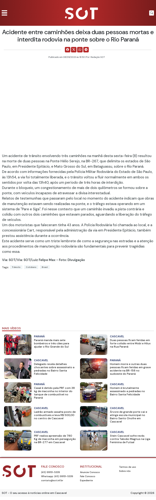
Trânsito (16, 267)
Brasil (45, 267)
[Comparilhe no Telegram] (86, 49)
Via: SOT (8, 260)
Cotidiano (31, 267)
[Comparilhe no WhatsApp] (80, 49)
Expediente (86, 480)
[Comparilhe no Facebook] (67, 49)
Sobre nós (125, 471)
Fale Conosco (87, 476)
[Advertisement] (78, 299)
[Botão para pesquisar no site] (151, 13)
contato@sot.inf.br (52, 480)
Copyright (137, 493)
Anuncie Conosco (90, 472)
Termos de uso (127, 466)
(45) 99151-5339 (50, 472)
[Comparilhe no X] (73, 49)
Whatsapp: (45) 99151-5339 (57, 476)
